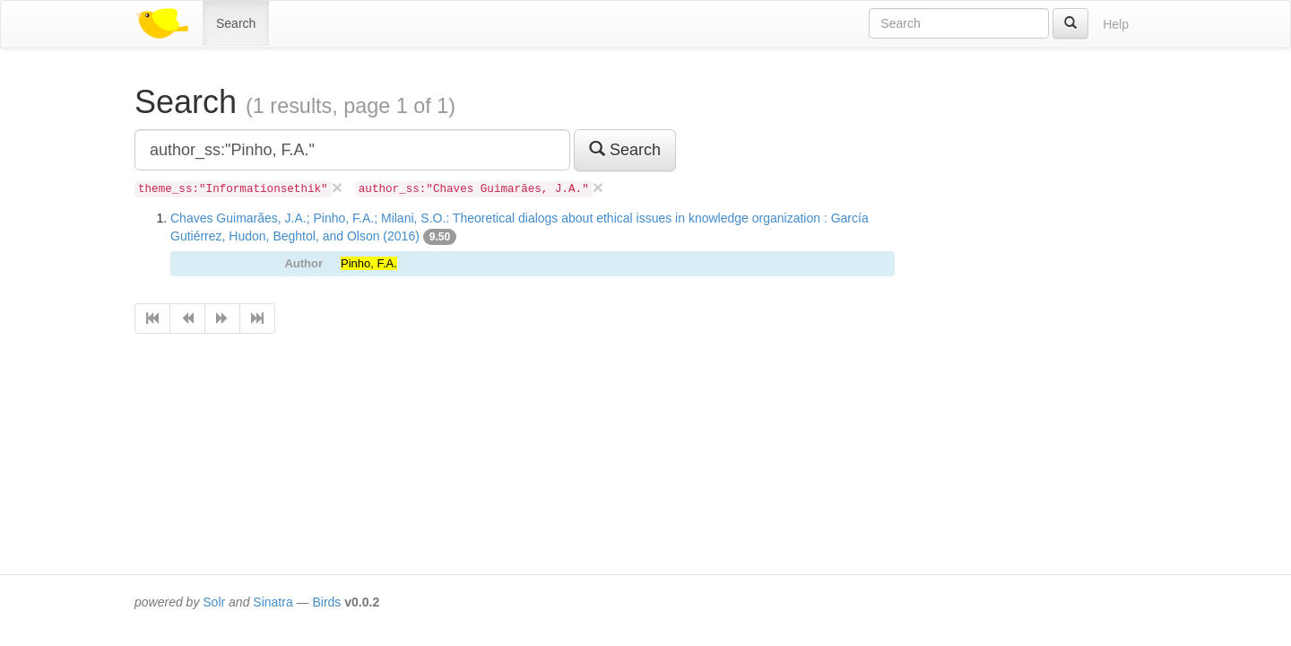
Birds (326, 602)
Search (236, 23)
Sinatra (272, 602)
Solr (214, 602)
